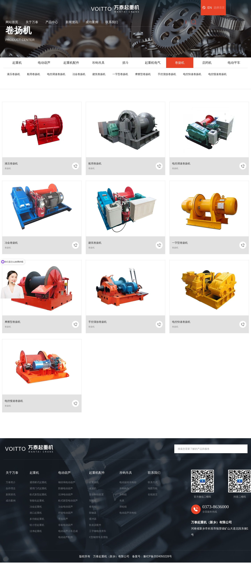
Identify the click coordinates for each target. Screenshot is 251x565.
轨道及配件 (95, 527)
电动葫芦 (44, 62)
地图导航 (153, 490)
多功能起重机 (37, 521)
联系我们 (175, 6)
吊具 (121, 502)
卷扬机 (179, 62)
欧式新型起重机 (38, 496)
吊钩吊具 (98, 62)
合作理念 (11, 490)
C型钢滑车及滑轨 (98, 539)
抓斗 (125, 62)
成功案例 (155, 6)
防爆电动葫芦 (65, 490)
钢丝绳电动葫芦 (66, 484)
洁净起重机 (36, 533)
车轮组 (92, 502)
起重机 (17, 62)
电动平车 (234, 62)
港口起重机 (36, 515)
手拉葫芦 (63, 521)
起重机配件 (71, 62)
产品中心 (115, 6)
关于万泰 (95, 6)
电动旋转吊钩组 (127, 484)
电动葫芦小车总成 (68, 533)
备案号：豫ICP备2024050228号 (152, 558)
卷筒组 (92, 509)
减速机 (92, 490)
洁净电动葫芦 (65, 496)
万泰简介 (11, 484)
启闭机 (207, 62)
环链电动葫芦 (65, 515)
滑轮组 (123, 509)
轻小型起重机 (37, 527)
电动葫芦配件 (65, 539)
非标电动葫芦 (65, 527)
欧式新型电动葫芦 (68, 502)
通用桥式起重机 (38, 484)
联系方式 (153, 484)
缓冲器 (92, 521)
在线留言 (153, 496)
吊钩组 (123, 496)
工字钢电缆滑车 (97, 533)
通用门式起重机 (38, 490)
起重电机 (94, 484)
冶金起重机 (36, 509)
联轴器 (92, 515)
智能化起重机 (37, 502)
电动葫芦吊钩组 (127, 515)
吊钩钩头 (124, 490)
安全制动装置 (96, 496)
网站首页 (75, 6)
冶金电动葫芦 (65, 509)
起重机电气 (153, 62)
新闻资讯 (135, 6)
